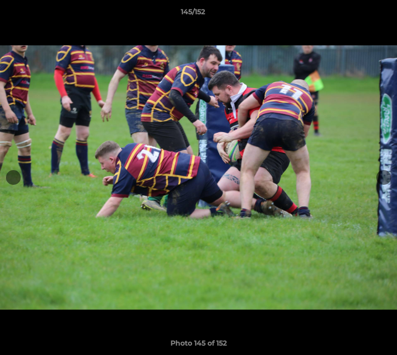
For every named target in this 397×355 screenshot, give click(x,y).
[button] (355, 14)
